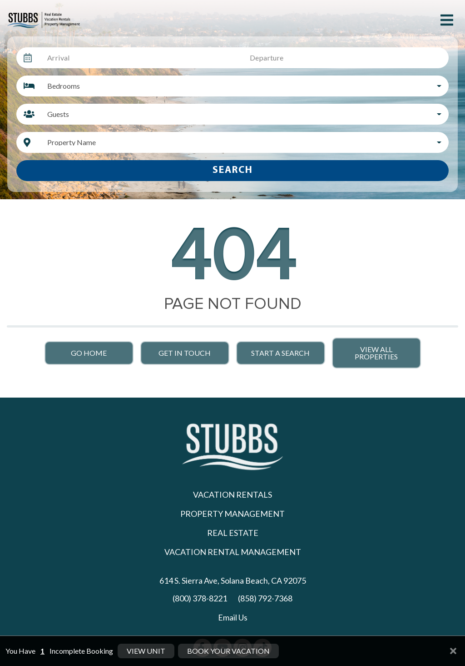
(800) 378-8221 (200, 598)
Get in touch (184, 352)
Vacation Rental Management (232, 552)
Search (233, 170)
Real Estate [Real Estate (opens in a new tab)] (232, 533)
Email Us (232, 617)
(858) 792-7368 (265, 598)
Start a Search (280, 352)
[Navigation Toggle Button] (447, 20)
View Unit (146, 652)
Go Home (89, 352)
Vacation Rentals (232, 494)
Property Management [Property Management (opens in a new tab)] (232, 514)
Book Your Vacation (228, 652)
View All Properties (376, 353)
